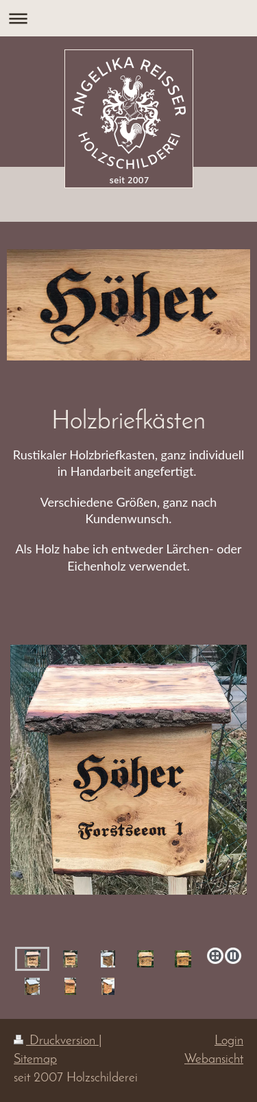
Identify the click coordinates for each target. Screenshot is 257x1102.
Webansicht (213, 1059)
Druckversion (56, 1041)
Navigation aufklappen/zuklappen (128, 18)
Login (229, 1041)
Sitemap (35, 1059)
